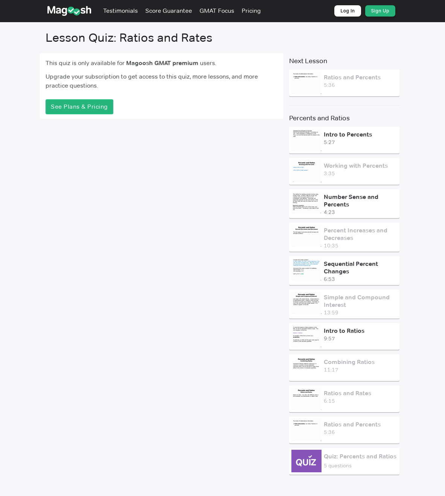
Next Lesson (308, 61)
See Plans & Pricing (79, 106)
